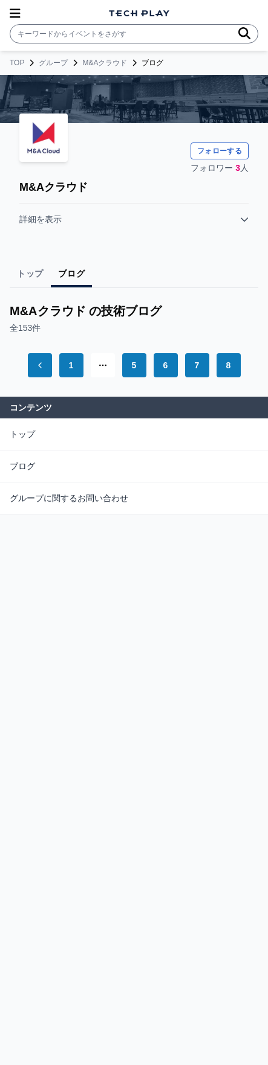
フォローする (219, 151)
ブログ (22, 466)
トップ (22, 434)
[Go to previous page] (40, 365)
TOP (17, 63)
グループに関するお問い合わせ (69, 498)
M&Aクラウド (104, 63)
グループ (53, 63)
